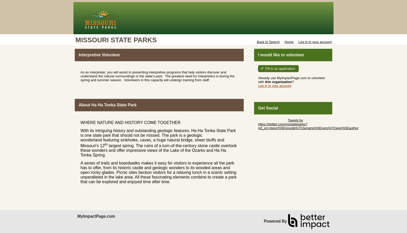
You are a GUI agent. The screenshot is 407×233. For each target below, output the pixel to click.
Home (289, 42)
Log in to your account (315, 42)
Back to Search (268, 42)
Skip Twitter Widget (272, 120)
